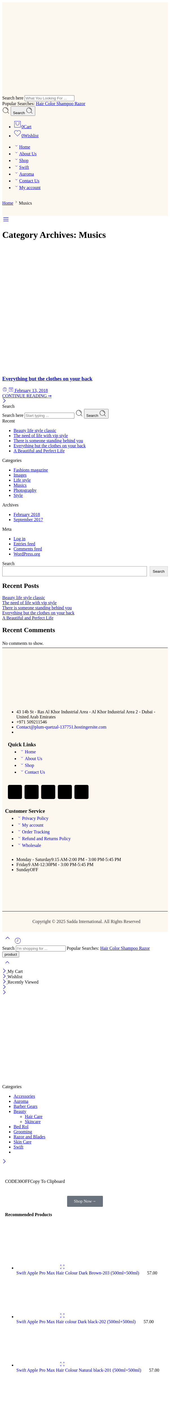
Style (18, 495)
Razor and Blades (29, 1136)
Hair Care (34, 1116)
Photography (25, 490)
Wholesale (28, 845)
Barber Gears (25, 1106)
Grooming (23, 1131)
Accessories (24, 1096)
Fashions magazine (31, 470)
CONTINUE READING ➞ (27, 395)
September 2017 (28, 519)
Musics (20, 485)
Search (23, 111)
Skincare (33, 1121)
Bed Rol (21, 1126)
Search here (13, 98)
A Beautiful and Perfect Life (39, 450)
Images (20, 475)
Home (22, 147)
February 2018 (27, 514)
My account (27, 187)
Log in (19, 538)
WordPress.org (27, 554)
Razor (79, 103)
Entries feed (24, 543)
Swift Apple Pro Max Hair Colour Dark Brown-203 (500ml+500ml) (78, 1273)
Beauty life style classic (35, 430)
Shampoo (65, 103)
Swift (21, 167)
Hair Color (46, 103)
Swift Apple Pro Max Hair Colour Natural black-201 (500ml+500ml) (79, 1370)
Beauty (20, 1111)
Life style (22, 480)
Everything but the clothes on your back (47, 379)
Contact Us (26, 180)
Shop (21, 160)
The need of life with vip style (41, 435)
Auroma (24, 174)
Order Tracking (33, 831)
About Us (25, 153)
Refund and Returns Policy (43, 838)
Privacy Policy (32, 818)
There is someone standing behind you (48, 440)
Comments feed (28, 548)
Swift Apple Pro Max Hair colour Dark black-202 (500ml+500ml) (76, 1321)
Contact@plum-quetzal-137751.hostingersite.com (61, 727)
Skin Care (23, 1141)
